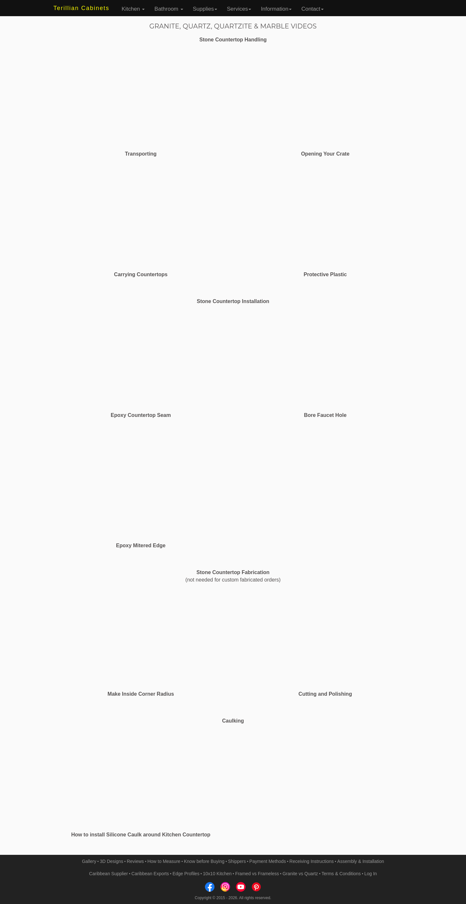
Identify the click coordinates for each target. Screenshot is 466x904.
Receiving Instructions (311, 861)
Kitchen (133, 9)
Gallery (89, 861)
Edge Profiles (185, 873)
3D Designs (111, 861)
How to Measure (163, 861)
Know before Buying (204, 861)
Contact (312, 9)
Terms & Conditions (341, 873)
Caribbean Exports (150, 873)
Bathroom (168, 9)
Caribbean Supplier (108, 873)
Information (276, 9)
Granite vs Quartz (300, 873)
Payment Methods (268, 861)
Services (239, 9)
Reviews (135, 861)
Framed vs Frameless (257, 873)
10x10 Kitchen (217, 873)
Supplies (205, 9)
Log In (370, 873)
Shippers (237, 861)
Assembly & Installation (360, 861)
